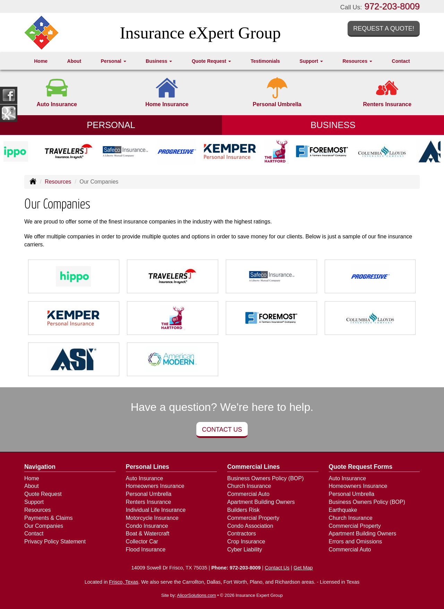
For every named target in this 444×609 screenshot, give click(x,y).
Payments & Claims (48, 518)
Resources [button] (357, 61)
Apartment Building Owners (261, 502)
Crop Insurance (246, 541)
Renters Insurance (148, 502)
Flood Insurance (146, 549)
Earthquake (343, 510)
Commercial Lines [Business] (253, 466)
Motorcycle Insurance (152, 518)
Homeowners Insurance (155, 486)
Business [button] (159, 61)
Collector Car (142, 541)
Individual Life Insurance (156, 510)
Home (41, 61)
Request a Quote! (383, 28)
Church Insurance (249, 486)
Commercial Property (253, 518)
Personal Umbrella (149, 494)
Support (34, 502)
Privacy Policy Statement (55, 541)
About (74, 61)
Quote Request (43, 494)
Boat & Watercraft (148, 533)
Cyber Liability (244, 549)
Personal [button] (113, 61)
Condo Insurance (147, 526)
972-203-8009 (392, 6)
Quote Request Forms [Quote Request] (361, 466)
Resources (58, 182)
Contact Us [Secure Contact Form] (277, 567)
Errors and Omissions (355, 541)
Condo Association (250, 526)
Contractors (241, 533)
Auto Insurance (144, 478)
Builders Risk (243, 510)
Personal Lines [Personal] (147, 466)
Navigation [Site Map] (40, 466)
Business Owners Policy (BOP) (265, 478)
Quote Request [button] (211, 61)
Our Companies (43, 526)
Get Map (303, 567)
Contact (401, 61)
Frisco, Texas (123, 582)
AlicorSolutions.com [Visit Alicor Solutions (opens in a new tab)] (196, 595)
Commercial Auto (248, 494)
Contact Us (222, 429)
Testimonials (265, 61)
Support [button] (311, 61)
